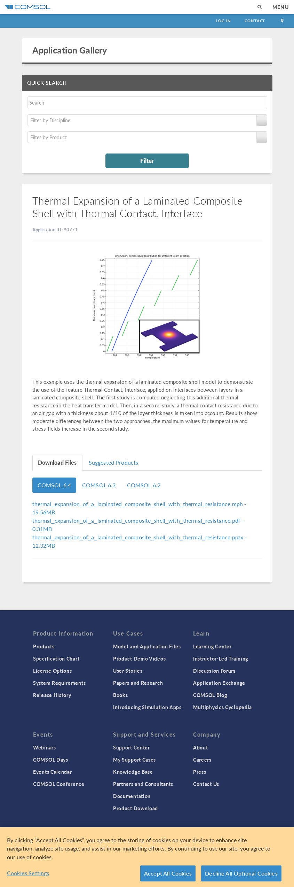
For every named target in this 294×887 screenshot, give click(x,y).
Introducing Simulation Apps (147, 707)
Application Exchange (219, 682)
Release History (52, 694)
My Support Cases (134, 759)
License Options (52, 670)
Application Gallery (69, 50)
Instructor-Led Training (220, 658)
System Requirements (59, 682)
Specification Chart (56, 658)
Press (199, 771)
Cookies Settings (28, 873)
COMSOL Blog (210, 694)
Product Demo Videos (139, 658)
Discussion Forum (214, 670)
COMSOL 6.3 (99, 485)
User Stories (127, 670)
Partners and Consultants (143, 783)
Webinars (44, 747)
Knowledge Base (133, 771)
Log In (223, 20)
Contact (255, 20)
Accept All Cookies (168, 873)
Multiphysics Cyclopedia (222, 707)
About (200, 747)
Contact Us (206, 783)
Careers (202, 759)
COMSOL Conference (59, 783)
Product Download (135, 808)
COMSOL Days (50, 759)
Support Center (131, 747)
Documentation (132, 796)
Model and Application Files (147, 646)
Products (44, 646)
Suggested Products (113, 462)
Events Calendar (52, 771)
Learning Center (212, 646)
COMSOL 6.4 (54, 485)
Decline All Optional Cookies (241, 873)
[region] (147, 857)
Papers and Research (138, 682)
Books (120, 694)
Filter (147, 160)
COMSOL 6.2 (144, 485)
